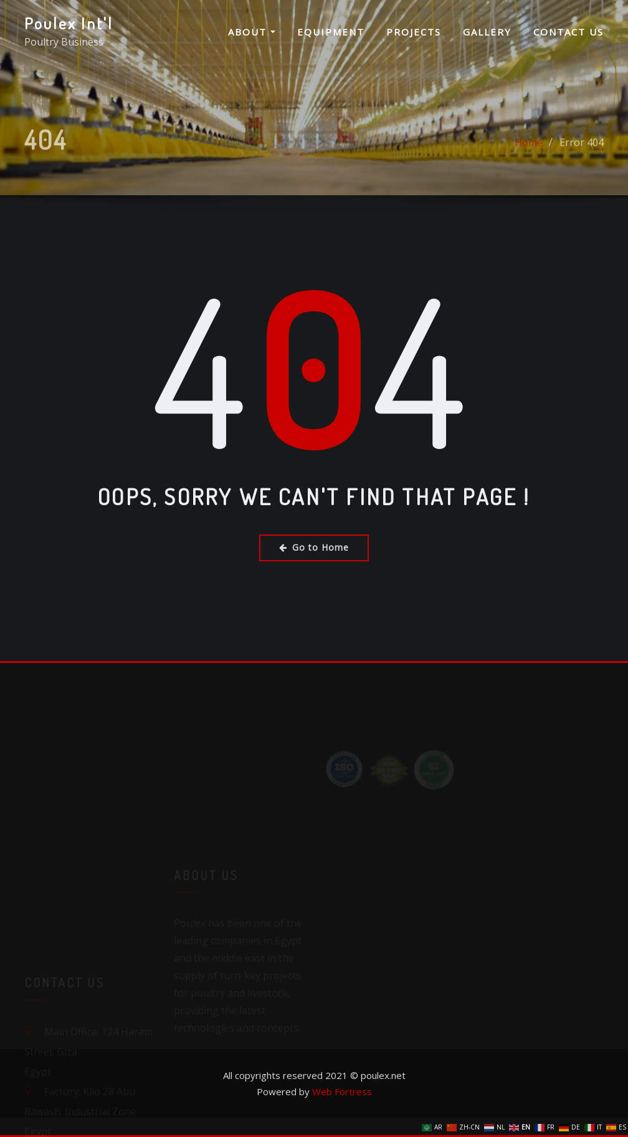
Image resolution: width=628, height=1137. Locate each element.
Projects (413, 32)
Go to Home (314, 547)
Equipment (330, 32)
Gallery (487, 32)
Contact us (568, 32)
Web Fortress (342, 1091)
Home (529, 153)
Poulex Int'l (68, 23)
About (251, 32)
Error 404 (581, 153)
